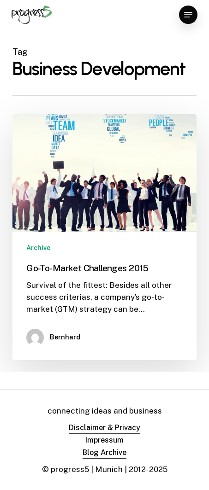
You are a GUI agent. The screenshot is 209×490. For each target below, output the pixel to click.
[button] (188, 14)
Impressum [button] (104, 440)
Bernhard (65, 337)
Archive (38, 247)
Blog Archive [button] (104, 452)
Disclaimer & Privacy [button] (104, 427)
